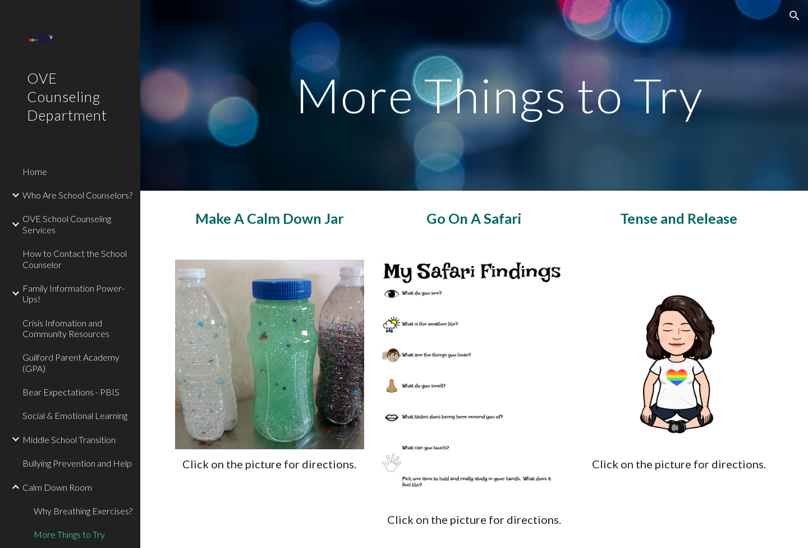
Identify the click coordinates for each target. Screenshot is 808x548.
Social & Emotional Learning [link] (74, 415)
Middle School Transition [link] (69, 439)
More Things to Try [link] (69, 534)
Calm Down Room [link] (57, 487)
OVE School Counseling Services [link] (66, 223)
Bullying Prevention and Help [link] (77, 463)
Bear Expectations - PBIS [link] (71, 391)
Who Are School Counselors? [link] (77, 195)
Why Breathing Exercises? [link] (83, 510)
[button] (794, 15)
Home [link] (34, 171)
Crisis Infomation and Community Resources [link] (65, 328)
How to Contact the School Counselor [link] (74, 258)
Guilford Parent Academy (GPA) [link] (71, 362)
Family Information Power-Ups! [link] (73, 293)
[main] (499, 95)
